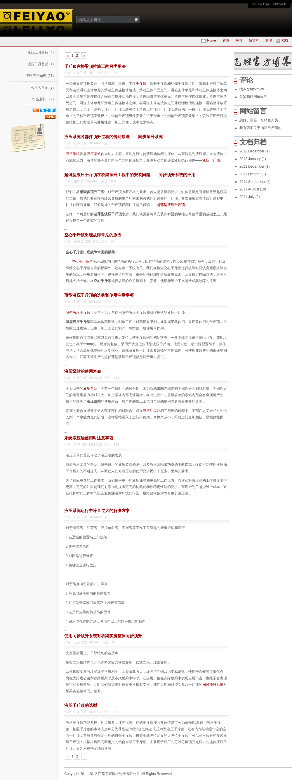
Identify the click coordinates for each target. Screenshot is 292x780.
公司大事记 (42, 87)
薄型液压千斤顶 (78, 312)
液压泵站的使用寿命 (82, 371)
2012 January (252, 159)
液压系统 (73, 154)
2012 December (254, 151)
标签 (239, 40)
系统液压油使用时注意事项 (88, 438)
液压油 (148, 411)
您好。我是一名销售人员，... (261, 120)
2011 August (252, 189)
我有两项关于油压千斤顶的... (261, 128)
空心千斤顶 (80, 262)
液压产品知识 (39, 76)
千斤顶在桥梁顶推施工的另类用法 (95, 66)
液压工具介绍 (40, 52)
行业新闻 (43, 99)
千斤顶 (141, 84)
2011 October (252, 174)
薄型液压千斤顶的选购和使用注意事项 (99, 295)
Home (211, 40)
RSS (284, 40)
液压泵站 (94, 154)
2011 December (254, 166)
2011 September (255, 182)
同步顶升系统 (212, 685)
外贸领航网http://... (254, 97)
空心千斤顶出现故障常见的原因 (92, 235)
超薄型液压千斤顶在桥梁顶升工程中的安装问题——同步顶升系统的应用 (129, 174)
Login (266, 4)
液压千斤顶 (211, 160)
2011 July (249, 197)
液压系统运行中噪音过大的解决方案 (97, 510)
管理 (268, 40)
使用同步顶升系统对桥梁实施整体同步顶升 (103, 635)
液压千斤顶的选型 (80, 705)
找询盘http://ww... (253, 89)
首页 (226, 40)
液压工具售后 (40, 64)
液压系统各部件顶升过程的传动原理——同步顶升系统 (113, 136)
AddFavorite (279, 4)
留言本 (254, 40)
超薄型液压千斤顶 (171, 205)
